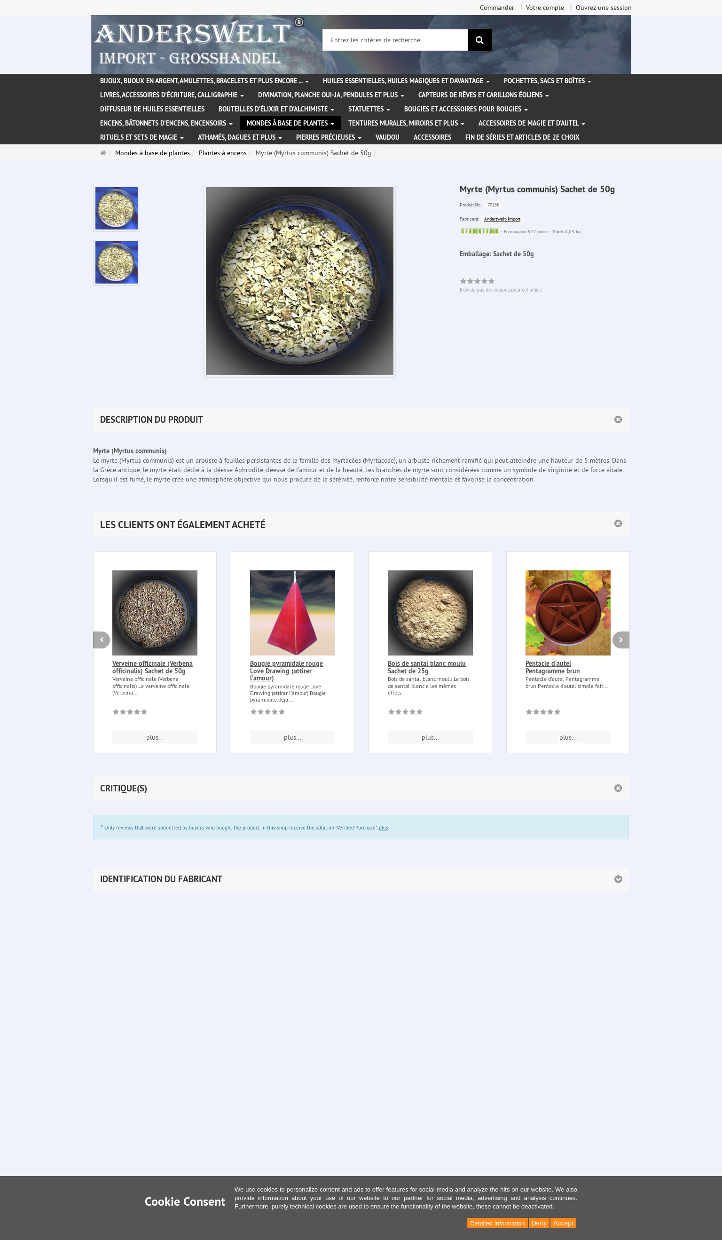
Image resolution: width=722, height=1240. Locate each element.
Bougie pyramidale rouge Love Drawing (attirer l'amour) (286, 670)
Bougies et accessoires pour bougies (466, 109)
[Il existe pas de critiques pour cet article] (130, 713)
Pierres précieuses (328, 137)
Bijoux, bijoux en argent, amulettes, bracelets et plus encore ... (204, 81)
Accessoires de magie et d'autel (532, 123)
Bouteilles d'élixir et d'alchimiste (276, 109)
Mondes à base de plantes (290, 123)
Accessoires (432, 137)
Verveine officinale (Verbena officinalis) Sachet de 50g (152, 667)
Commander (497, 7)
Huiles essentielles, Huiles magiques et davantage (406, 81)
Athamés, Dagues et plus (240, 137)
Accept (563, 1223)
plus (383, 827)
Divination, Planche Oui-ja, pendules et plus (331, 95)
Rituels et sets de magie (142, 137)
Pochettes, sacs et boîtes (547, 81)
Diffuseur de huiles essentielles (152, 109)
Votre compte (545, 7)
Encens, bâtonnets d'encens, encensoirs (166, 123)
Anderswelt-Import (502, 219)
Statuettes (369, 109)
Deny (539, 1223)
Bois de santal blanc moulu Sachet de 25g (427, 667)
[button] (361, 524)
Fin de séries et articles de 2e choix (522, 137)
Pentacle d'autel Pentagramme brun (553, 667)
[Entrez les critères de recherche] (395, 40)
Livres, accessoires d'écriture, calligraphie (172, 95)
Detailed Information (497, 1223)
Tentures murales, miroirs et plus (406, 123)
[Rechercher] (480, 40)
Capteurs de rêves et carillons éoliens (483, 95)
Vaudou (388, 137)
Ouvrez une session (604, 7)
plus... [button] (155, 737)
